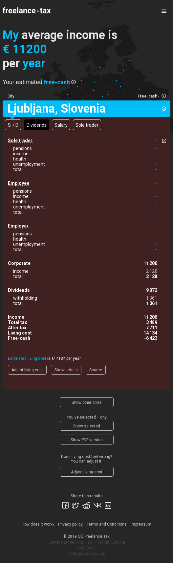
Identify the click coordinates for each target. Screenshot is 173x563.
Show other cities (86, 402)
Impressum (141, 524)
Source (95, 370)
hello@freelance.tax (86, 554)
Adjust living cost (27, 370)
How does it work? (38, 524)
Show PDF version (87, 440)
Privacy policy (70, 524)
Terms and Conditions (107, 524)
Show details (66, 370)
